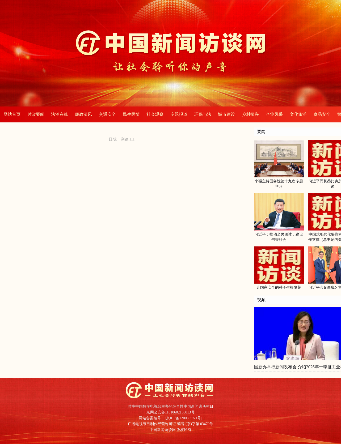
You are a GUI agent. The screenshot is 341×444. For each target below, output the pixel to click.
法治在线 (59, 114)
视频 (261, 299)
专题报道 (178, 114)
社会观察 (154, 114)
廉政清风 (83, 114)
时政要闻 (35, 114)
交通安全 (107, 114)
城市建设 (226, 114)
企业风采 (274, 114)
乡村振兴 (250, 114)
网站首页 (11, 114)
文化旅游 (298, 114)
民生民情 (131, 114)
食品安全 (321, 114)
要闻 (261, 131)
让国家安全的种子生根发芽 (278, 287)
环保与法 (202, 114)
